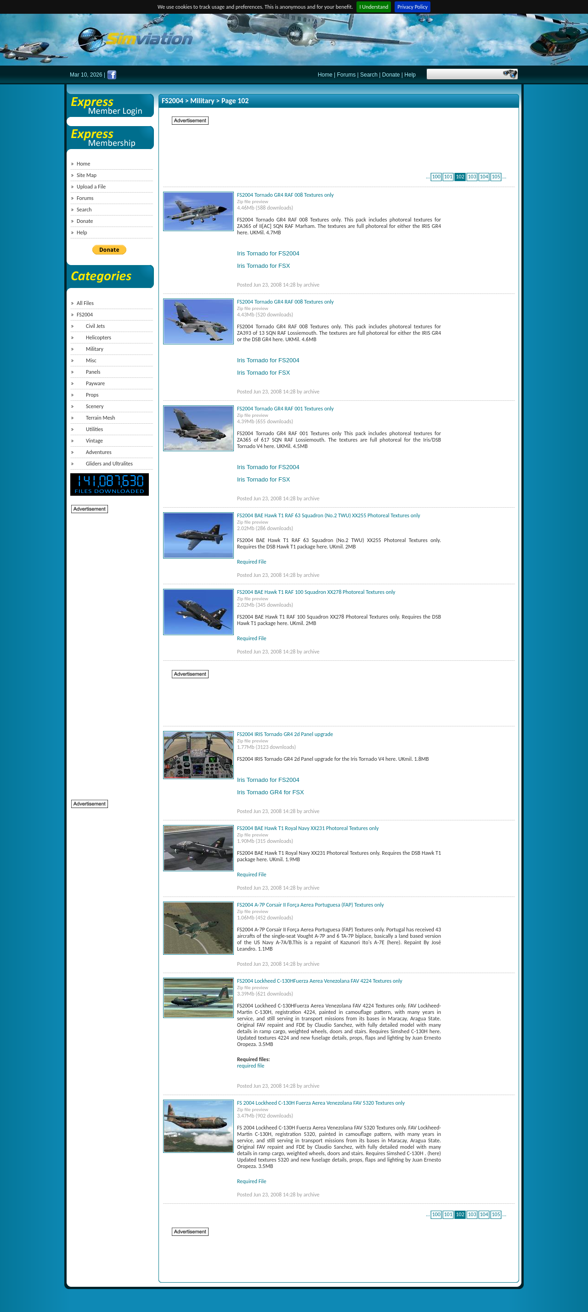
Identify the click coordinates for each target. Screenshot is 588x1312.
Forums (346, 75)
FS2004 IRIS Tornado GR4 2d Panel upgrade (285, 734)
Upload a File (91, 186)
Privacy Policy (412, 7)
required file (250, 1066)
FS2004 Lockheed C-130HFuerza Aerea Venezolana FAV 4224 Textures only (319, 981)
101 (448, 176)
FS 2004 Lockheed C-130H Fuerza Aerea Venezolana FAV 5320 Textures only (321, 1103)
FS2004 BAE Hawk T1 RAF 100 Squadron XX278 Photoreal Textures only (316, 592)
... (428, 176)
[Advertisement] (108, 651)
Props (92, 395)
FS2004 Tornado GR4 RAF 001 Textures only (285, 408)
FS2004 (85, 314)
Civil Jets (95, 326)
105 (496, 176)
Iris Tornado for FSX (263, 265)
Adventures (99, 452)
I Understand (373, 7)
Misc (91, 360)
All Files (85, 303)
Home (325, 75)
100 (436, 176)
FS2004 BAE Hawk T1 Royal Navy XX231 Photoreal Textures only (308, 828)
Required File (251, 562)
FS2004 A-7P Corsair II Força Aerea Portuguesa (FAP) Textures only (310, 905)
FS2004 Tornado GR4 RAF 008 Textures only (285, 195)
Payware (95, 383)
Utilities (94, 429)
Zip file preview (252, 202)
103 (472, 176)
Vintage (94, 440)
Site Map (86, 175)
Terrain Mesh (100, 418)
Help (410, 75)
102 (460, 176)
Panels (93, 372)
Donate (391, 75)
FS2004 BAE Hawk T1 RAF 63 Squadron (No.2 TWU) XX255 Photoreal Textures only (328, 515)
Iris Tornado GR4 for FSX (270, 792)
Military (94, 349)
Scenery (95, 406)
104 (484, 176)
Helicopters (98, 337)
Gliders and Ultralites (109, 463)
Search (369, 75)
